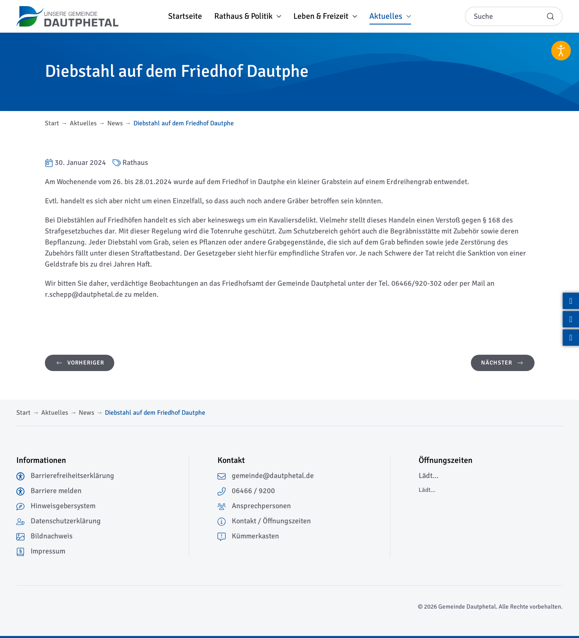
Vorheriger (79, 363)
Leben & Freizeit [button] (325, 16)
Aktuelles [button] (390, 16)
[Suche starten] (550, 16)
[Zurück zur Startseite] (67, 16)
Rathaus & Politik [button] (247, 16)
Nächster (502, 363)
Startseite (185, 16)
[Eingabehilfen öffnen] (561, 50)
